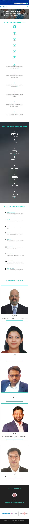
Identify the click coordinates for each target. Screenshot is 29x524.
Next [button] (27, 14)
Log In (27, 3)
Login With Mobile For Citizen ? (9, 4)
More (26, 318)
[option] (14, 498)
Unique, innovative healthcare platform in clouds (9, 0)
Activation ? (26, 4)
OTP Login (15, 4)
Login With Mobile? (3, 4)
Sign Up (18, 4)
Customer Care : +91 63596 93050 (7, 1)
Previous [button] (2, 14)
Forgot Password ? (22, 4)
